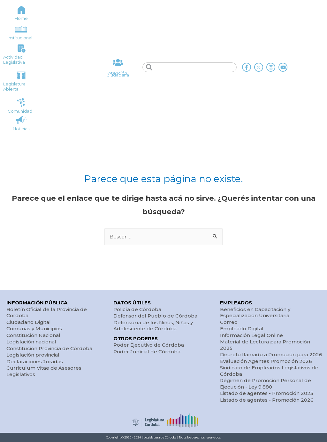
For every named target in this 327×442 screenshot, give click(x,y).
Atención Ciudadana (117, 74)
